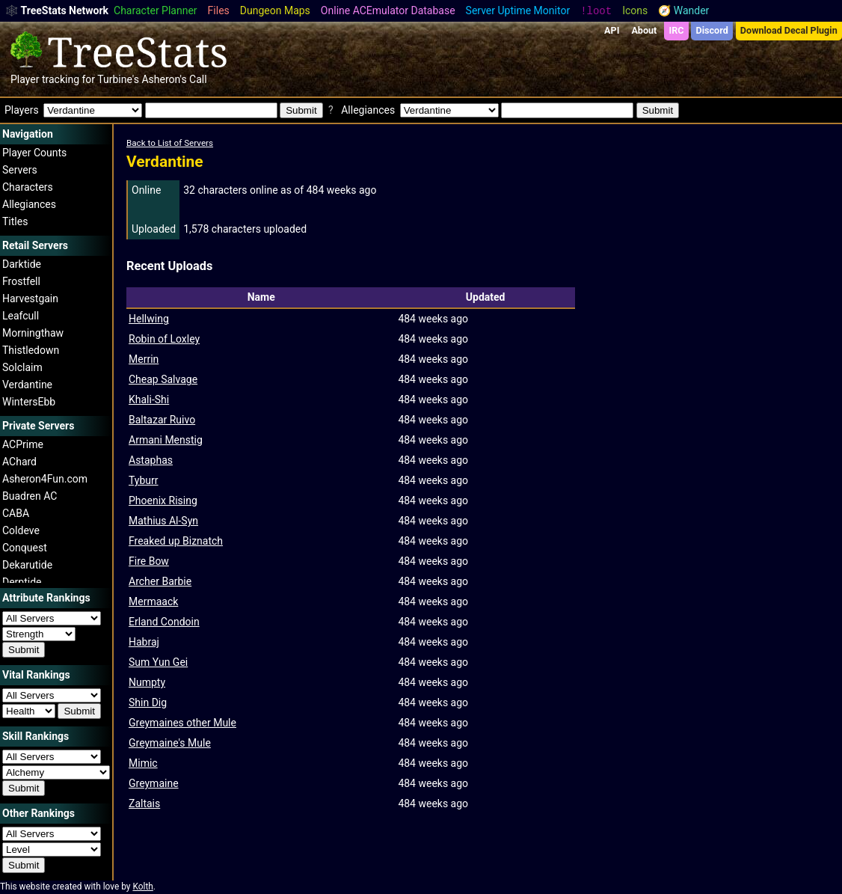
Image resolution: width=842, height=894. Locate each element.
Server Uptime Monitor (518, 10)
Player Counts (34, 153)
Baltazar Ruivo (162, 420)
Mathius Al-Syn (163, 521)
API (611, 30)
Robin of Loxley (164, 339)
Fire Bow (149, 561)
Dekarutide (27, 565)
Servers (19, 170)
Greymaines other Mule (182, 723)
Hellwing (149, 319)
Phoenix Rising (163, 500)
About (644, 30)
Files (219, 10)
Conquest (24, 548)
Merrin (144, 359)
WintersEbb (28, 402)
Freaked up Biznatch (176, 541)
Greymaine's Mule (170, 743)
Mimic (143, 763)
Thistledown (30, 350)
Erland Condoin (164, 622)
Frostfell (21, 281)
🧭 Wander (683, 10)
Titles (15, 221)
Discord (712, 30)
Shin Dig (148, 702)
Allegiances (29, 204)
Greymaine (154, 783)
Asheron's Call (173, 79)
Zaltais (144, 803)
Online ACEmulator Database (388, 10)
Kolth (142, 886)
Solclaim (22, 367)
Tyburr (144, 480)
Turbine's (118, 79)
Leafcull (20, 316)
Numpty (147, 682)
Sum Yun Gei (158, 662)
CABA (15, 513)
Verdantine (27, 385)
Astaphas (151, 460)
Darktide (21, 264)
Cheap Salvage (163, 379)
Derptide (22, 582)
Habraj (144, 642)
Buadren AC (29, 496)
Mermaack (153, 601)
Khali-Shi (149, 399)
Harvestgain (30, 298)
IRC (676, 30)
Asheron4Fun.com (44, 479)
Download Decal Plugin (789, 30)
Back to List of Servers (169, 143)
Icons (635, 10)
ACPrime (22, 444)
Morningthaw (33, 333)
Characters (27, 187)
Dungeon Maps (275, 10)
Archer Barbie (160, 581)
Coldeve (21, 530)
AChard (19, 462)
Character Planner (155, 10)
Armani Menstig (166, 440)
